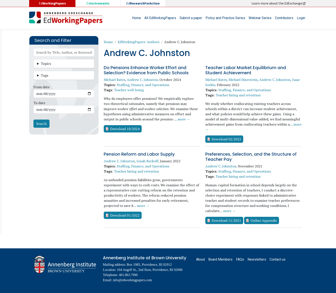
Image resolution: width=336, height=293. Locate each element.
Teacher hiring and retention (238, 95)
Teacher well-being (129, 90)
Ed (98, 3)
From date (41, 87)
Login (301, 18)
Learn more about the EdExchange (279, 3)
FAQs (240, 259)
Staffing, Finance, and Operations (143, 84)
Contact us (277, 259)
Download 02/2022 (226, 139)
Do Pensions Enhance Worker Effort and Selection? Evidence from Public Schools (146, 70)
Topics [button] (46, 63)
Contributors (284, 18)
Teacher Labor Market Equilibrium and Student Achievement (245, 70)
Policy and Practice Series (225, 18)
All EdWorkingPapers (160, 18)
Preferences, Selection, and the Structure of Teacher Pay (251, 156)
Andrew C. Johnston (142, 79)
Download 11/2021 (226, 220)
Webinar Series (260, 18)
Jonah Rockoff (147, 161)
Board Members (220, 259)
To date (39, 102)
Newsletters (257, 259)
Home (136, 18)
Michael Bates (114, 79)
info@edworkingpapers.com (132, 280)
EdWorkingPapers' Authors (138, 41)
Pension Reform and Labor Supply (139, 154)
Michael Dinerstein (243, 79)
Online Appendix (263, 220)
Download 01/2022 (125, 215)
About (200, 259)
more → (184, 119)
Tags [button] (44, 75)
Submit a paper (191, 18)
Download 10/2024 (125, 128)
